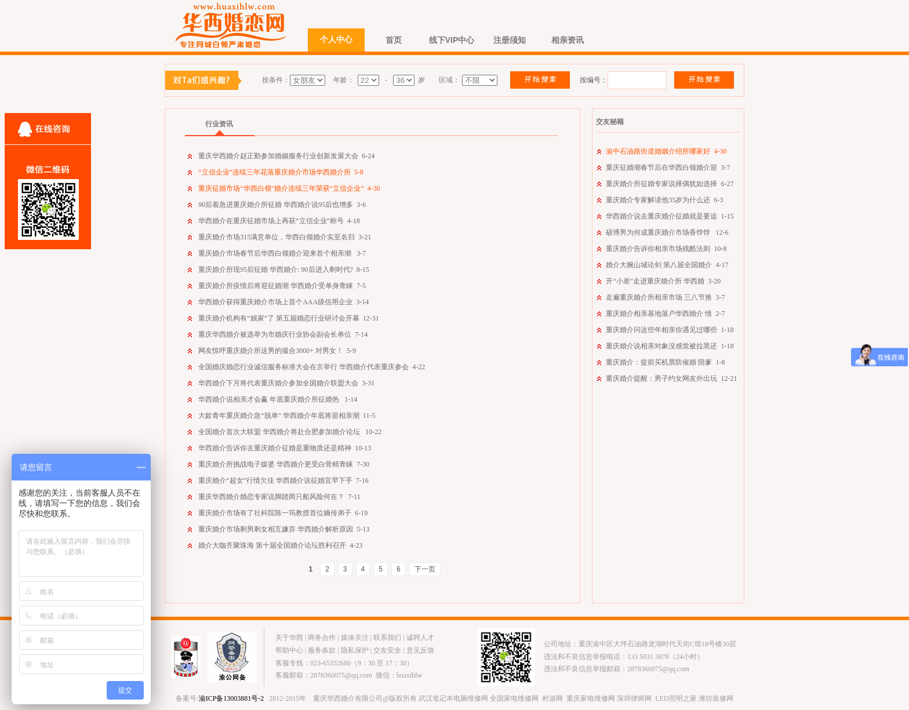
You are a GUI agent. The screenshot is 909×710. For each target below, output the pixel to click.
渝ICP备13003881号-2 (231, 698)
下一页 (424, 569)
